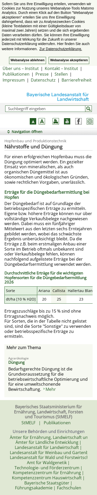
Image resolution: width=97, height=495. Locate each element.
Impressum (14, 80)
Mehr (51, 389)
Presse (42, 74)
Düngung (16, 362)
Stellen (61, 74)
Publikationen (16, 74)
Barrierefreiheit (77, 80)
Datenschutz (43, 80)
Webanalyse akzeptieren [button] (69, 60)
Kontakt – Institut (61, 68)
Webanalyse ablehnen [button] (27, 60)
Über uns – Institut (21, 68)
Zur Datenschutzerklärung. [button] (60, 49)
